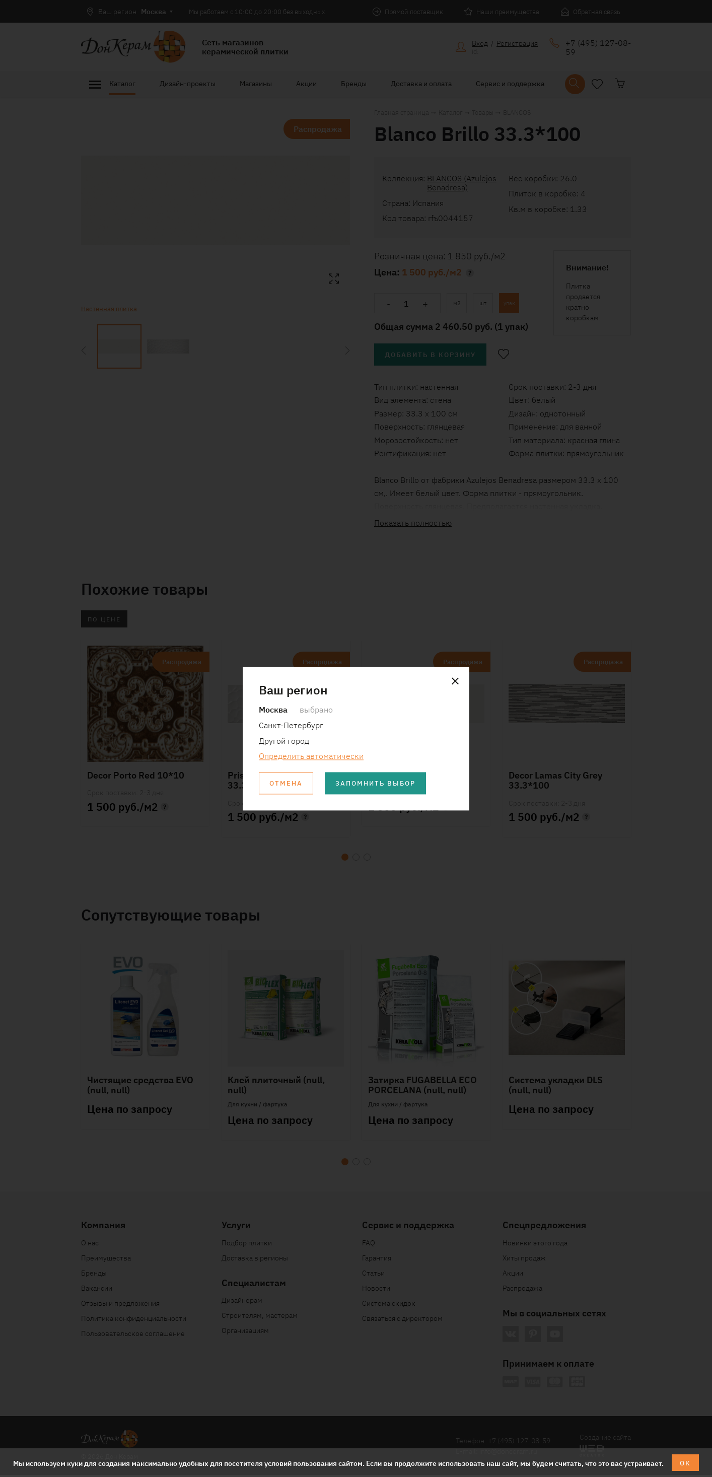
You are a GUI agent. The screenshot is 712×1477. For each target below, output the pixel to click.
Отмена (287, 784)
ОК (685, 1462)
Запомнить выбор (380, 784)
